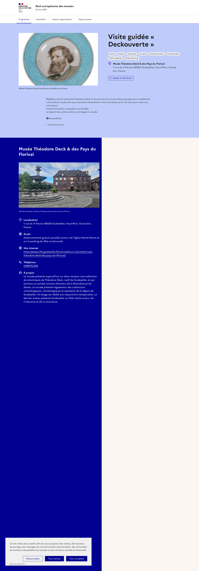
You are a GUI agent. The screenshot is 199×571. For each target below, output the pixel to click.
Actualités (41, 19)
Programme (24, 19)
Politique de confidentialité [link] (17, 564)
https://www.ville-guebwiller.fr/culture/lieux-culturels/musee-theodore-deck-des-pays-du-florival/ (58, 253)
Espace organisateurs (62, 19)
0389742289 (31, 266)
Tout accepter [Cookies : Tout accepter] (76, 558)
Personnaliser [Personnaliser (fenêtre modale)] (33, 558)
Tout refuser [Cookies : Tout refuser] (54, 558)
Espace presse (85, 19)
